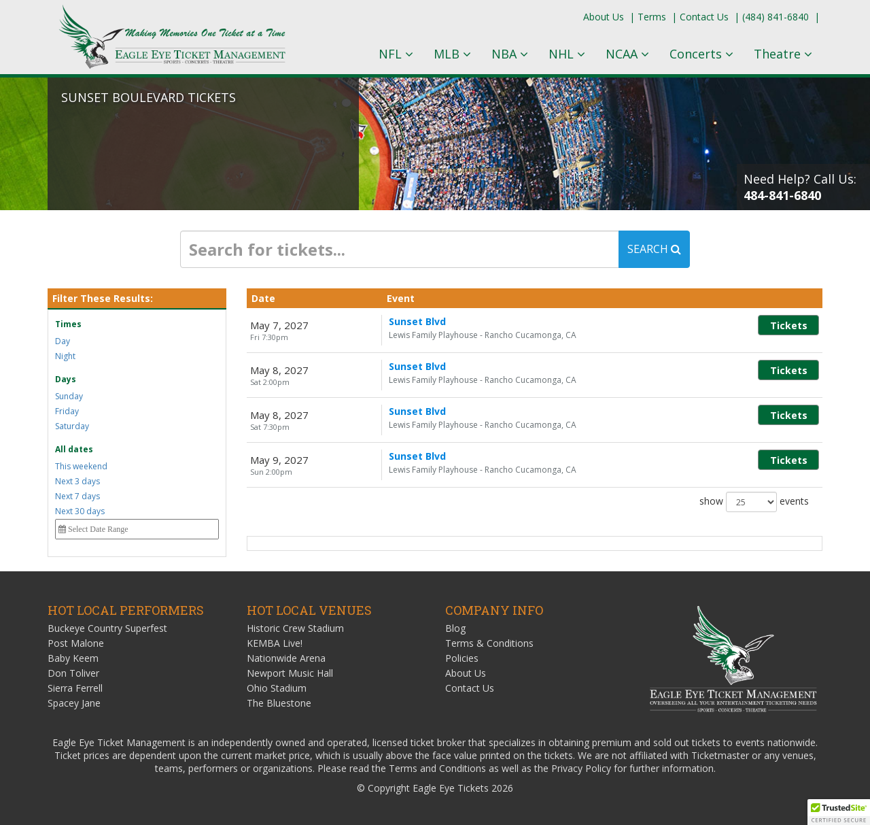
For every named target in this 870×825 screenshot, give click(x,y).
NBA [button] (509, 54)
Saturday (72, 426)
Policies (461, 658)
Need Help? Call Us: (800, 187)
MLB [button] (452, 54)
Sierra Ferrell (75, 687)
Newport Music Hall (290, 673)
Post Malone (76, 643)
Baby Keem (73, 658)
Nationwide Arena (286, 658)
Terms (652, 16)
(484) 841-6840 (775, 16)
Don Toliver (73, 673)
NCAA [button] (627, 54)
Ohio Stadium (277, 687)
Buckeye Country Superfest (107, 628)
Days (65, 379)
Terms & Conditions (489, 643)
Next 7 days (77, 496)
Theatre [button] (783, 54)
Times (68, 324)
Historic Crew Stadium (295, 628)
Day (62, 341)
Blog (455, 628)
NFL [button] (396, 54)
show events (754, 502)
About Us (603, 16)
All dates (74, 449)
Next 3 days (77, 481)
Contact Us (704, 16)
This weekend (81, 466)
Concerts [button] (701, 54)
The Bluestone (279, 702)
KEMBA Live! (274, 643)
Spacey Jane (74, 702)
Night (65, 356)
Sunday (69, 396)
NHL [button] (567, 54)
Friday (67, 411)
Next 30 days (80, 511)
